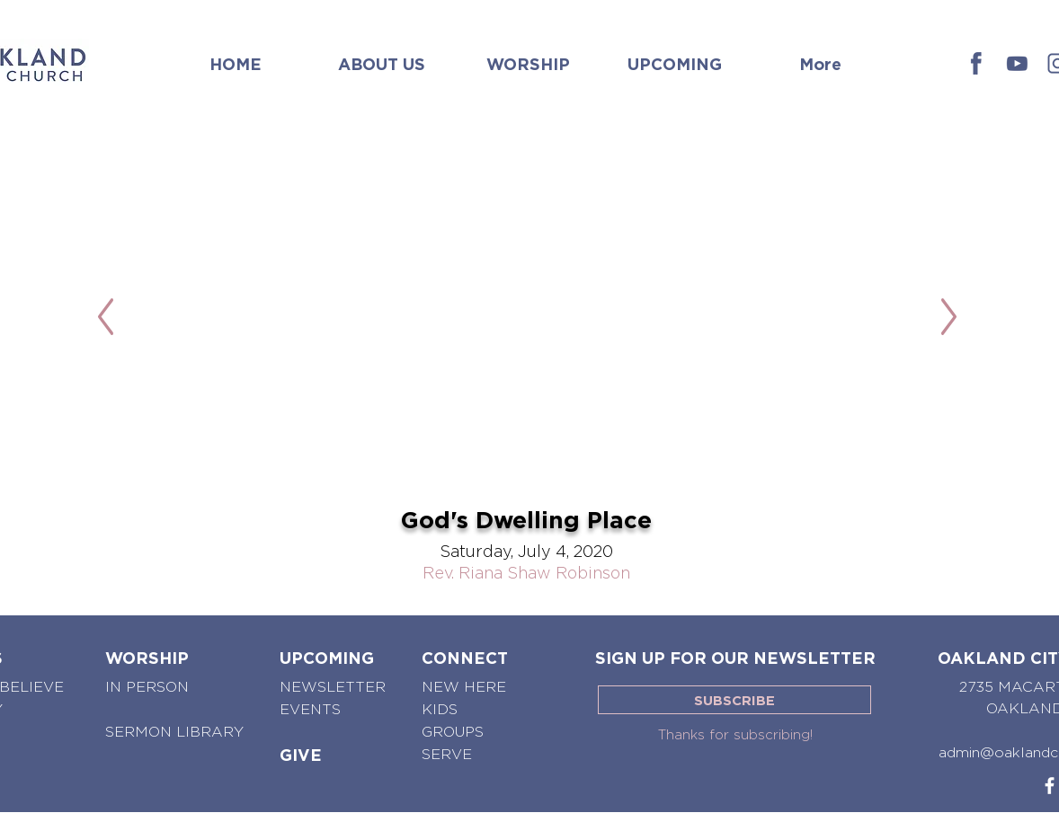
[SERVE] (447, 755)
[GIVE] (301, 755)
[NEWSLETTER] (333, 687)
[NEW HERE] (466, 687)
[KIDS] (440, 710)
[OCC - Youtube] (1017, 63)
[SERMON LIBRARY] (174, 732)
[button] (381, 55)
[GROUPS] (455, 732)
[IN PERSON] (149, 687)
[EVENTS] (310, 710)
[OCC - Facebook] (977, 63)
